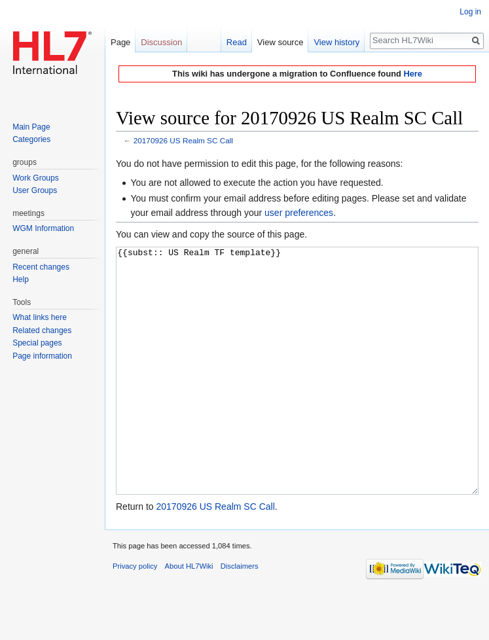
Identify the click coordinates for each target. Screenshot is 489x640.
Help (20, 279)
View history (336, 42)
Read (236, 42)
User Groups (34, 190)
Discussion (161, 42)
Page (120, 42)
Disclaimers (240, 615)
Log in (470, 11)
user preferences (298, 212)
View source (280, 42)
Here (412, 74)
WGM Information (43, 228)
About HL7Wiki (189, 615)
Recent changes (40, 267)
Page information (42, 356)
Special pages (37, 342)
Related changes (41, 330)
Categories (31, 139)
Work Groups (35, 178)
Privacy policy (135, 615)
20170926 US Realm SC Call (183, 140)
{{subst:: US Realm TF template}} (297, 395)
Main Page (31, 127)
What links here (39, 317)
